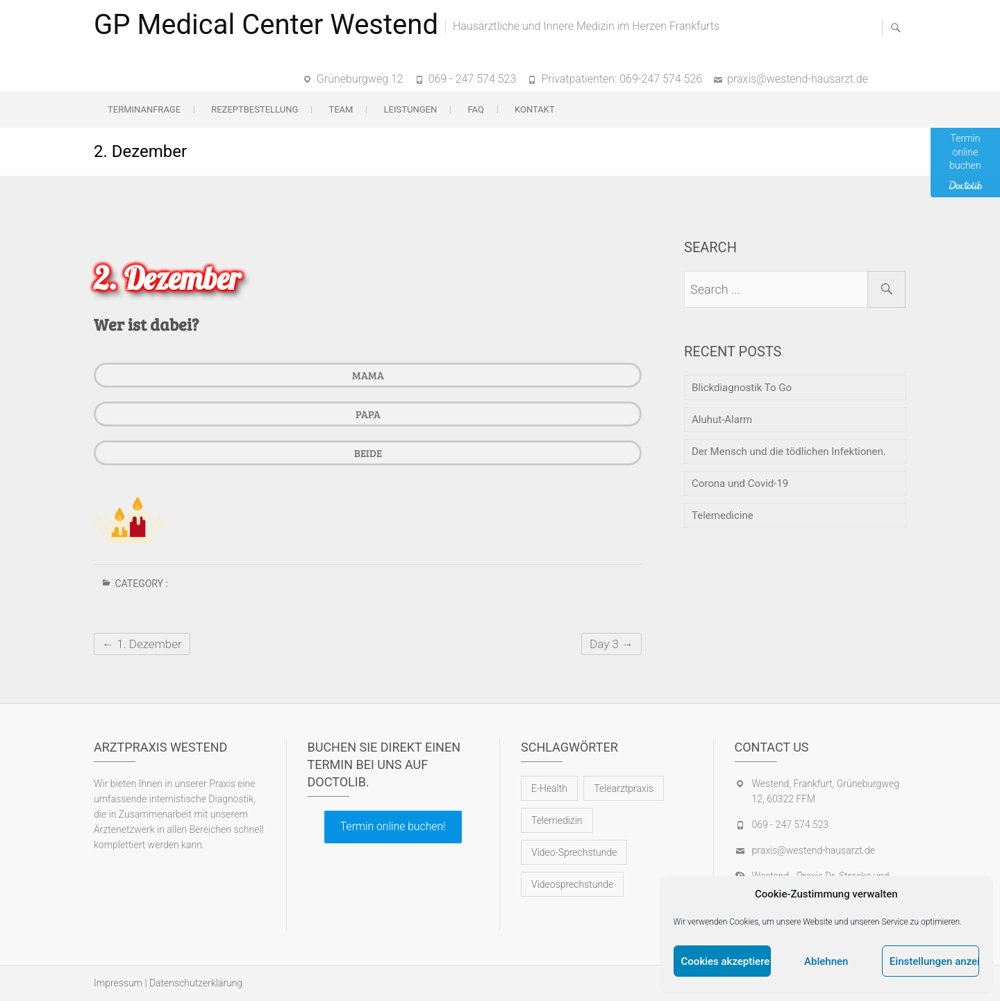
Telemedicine (722, 515)
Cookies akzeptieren (726, 961)
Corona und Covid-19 (740, 483)
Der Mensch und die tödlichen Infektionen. (789, 451)
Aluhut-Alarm (722, 419)
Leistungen (411, 109)
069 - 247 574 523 (472, 78)
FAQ (475, 109)
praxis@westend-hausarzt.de (797, 78)
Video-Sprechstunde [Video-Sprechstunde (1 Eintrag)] (574, 852)
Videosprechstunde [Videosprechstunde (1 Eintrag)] (572, 884)
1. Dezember (142, 644)
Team (340, 109)
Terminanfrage (144, 109)
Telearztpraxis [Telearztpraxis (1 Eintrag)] (623, 788)
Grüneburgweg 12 (360, 78)
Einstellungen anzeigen (934, 961)
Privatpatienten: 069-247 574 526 (621, 78)
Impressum (118, 982)
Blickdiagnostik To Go (742, 387)
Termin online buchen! (393, 826)
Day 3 (611, 644)
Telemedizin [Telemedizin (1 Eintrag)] (557, 820)
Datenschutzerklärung (195, 982)
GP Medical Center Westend (266, 25)
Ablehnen (826, 961)
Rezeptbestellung (254, 109)
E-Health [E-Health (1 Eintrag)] (549, 788)
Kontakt (535, 109)
